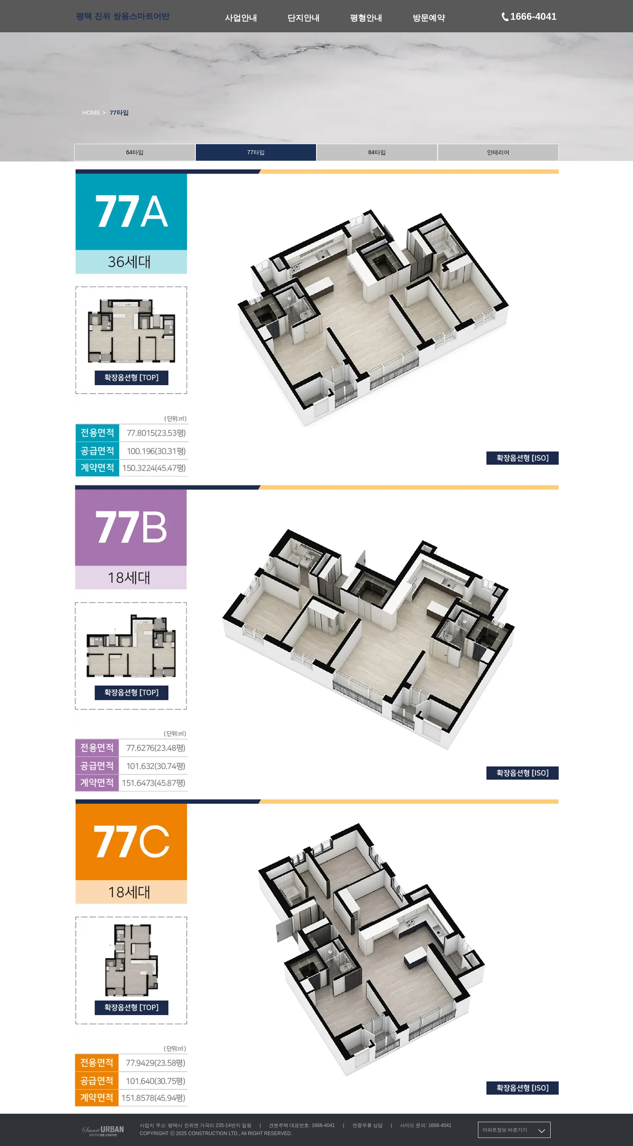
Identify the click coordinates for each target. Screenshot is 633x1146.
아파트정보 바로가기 (514, 1131)
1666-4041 (528, 16)
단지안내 (303, 17)
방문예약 (429, 17)
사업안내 (241, 17)
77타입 (256, 152)
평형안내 (366, 17)
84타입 (377, 152)
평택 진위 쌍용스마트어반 (122, 16)
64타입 (135, 152)
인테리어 (498, 152)
